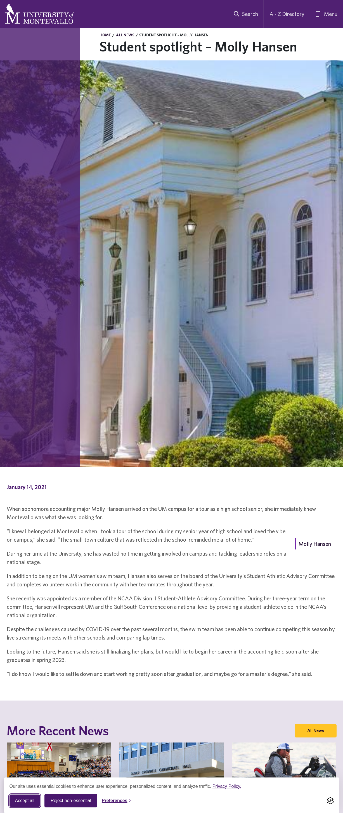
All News (125, 35)
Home (105, 35)
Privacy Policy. (226, 786)
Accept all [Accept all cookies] (24, 800)
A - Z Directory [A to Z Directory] (286, 14)
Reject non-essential (71, 800)
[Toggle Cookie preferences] (116, 800)
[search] (244, 14)
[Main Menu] (326, 14)
